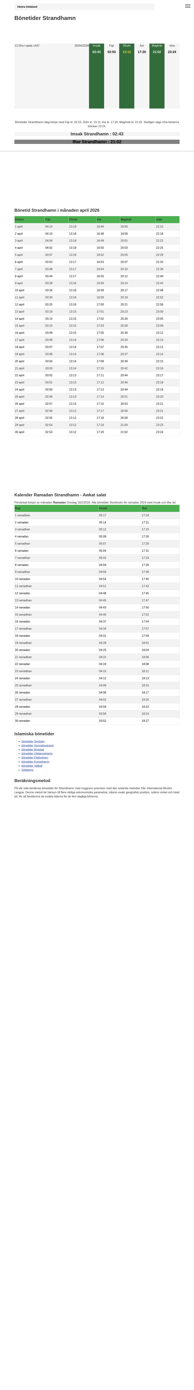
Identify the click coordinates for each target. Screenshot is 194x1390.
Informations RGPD (26, 813)
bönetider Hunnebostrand (37, 745)
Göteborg (27, 769)
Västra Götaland (27, 6)
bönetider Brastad (32, 749)
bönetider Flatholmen (34, 757)
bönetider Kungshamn (35, 761)
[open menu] (187, 6)
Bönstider (35, 806)
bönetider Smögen (33, 741)
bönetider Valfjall (31, 765)
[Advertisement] (51, 78)
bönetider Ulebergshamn (37, 753)
